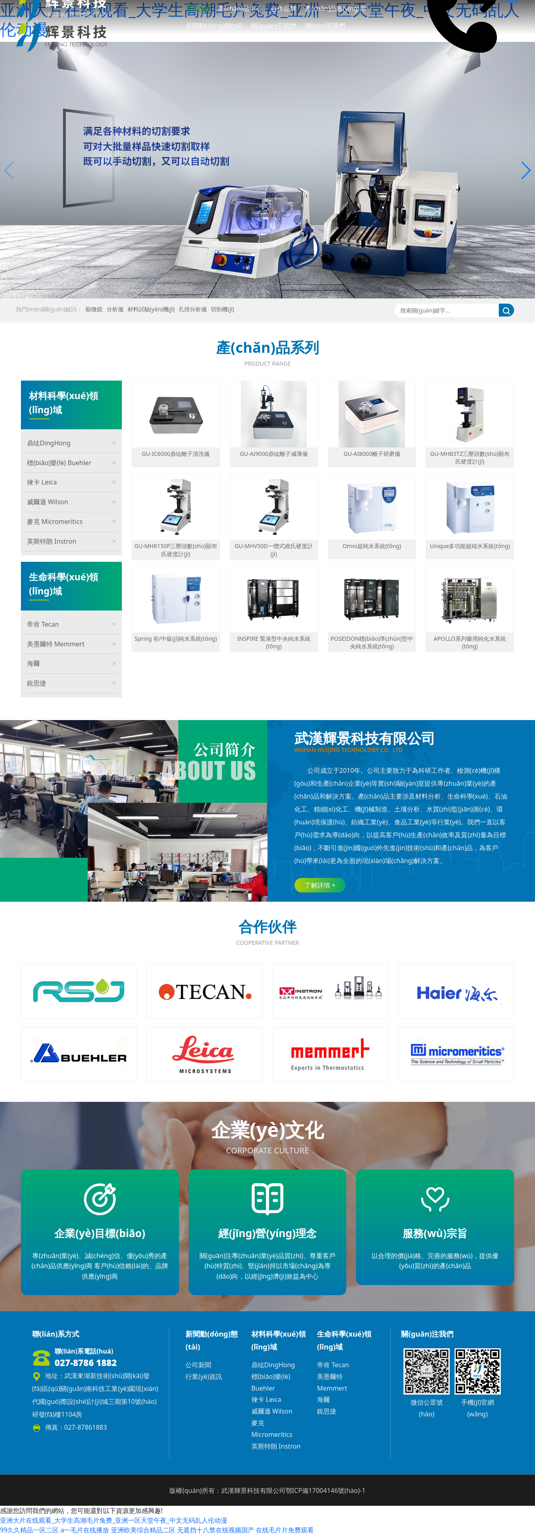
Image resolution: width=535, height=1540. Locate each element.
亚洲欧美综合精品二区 (143, 1535)
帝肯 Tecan (71, 624)
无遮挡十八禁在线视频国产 (215, 1535)
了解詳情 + (320, 885)
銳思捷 (71, 683)
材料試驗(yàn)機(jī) (151, 309)
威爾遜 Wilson (71, 502)
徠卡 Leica (71, 482)
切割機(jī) (222, 309)
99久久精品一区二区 (29, 1535)
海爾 (71, 663)
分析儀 (115, 309)
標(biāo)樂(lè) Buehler (71, 463)
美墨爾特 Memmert (71, 644)
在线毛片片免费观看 (285, 1535)
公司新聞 (198, 1369)
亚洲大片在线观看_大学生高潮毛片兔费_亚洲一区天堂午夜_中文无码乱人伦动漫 (113, 1525)
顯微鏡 (94, 309)
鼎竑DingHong (71, 443)
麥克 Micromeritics (71, 522)
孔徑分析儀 (193, 309)
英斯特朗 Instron (71, 541)
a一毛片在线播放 (84, 1535)
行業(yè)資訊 (203, 1381)
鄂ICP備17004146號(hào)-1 (326, 1495)
